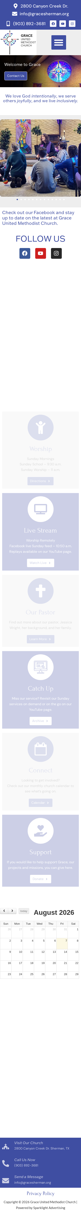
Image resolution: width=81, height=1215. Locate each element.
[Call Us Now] (5, 1163)
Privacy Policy (40, 1193)
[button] (58, 42)
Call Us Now (24, 1159)
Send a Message (28, 1176)
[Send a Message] (5, 1180)
